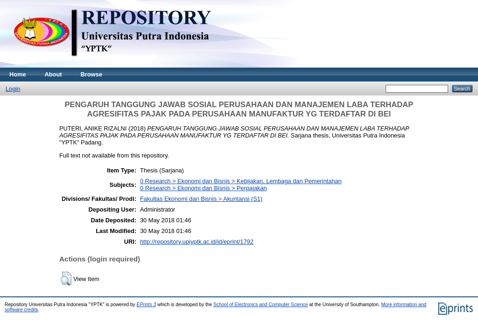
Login (13, 88)
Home (17, 74)
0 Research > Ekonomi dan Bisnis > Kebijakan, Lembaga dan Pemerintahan (241, 181)
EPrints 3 (146, 304)
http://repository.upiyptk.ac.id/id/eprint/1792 (196, 241)
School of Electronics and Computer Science (260, 304)
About (53, 74)
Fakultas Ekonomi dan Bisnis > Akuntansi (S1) (201, 198)
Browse (91, 74)
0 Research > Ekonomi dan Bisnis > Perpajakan (203, 188)
